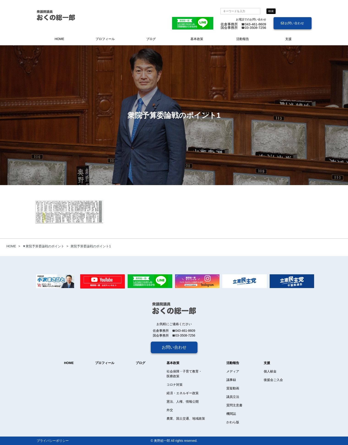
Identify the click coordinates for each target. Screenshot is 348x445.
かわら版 (232, 422)
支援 (288, 39)
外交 (170, 410)
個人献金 (270, 371)
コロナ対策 (175, 384)
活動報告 (242, 39)
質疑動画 (232, 388)
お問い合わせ (292, 23)
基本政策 (196, 39)
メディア (232, 371)
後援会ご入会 (273, 380)
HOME (59, 39)
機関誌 (231, 413)
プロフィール (105, 39)
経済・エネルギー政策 (183, 393)
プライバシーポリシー (53, 440)
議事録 (231, 380)
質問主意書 (234, 405)
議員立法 (232, 397)
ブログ (151, 39)
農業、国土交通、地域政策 (186, 418)
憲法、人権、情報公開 (183, 401)
